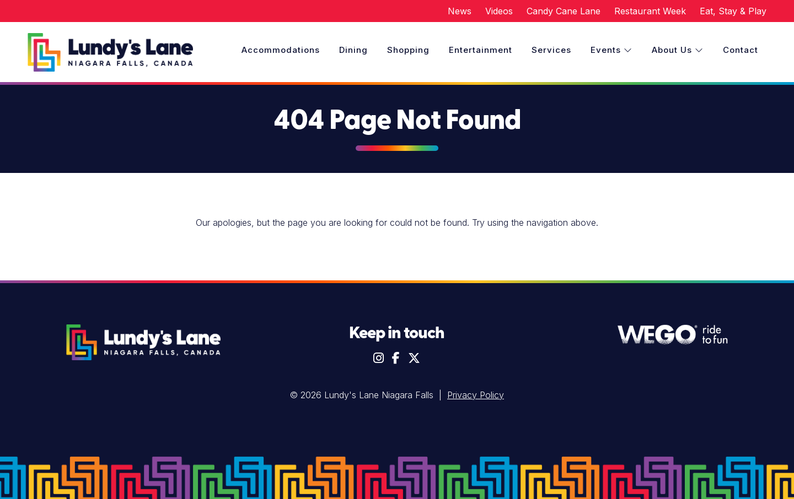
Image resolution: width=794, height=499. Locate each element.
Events (611, 50)
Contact (740, 50)
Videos (499, 11)
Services (551, 50)
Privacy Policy (475, 394)
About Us (678, 50)
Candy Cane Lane (563, 11)
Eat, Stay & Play (733, 11)
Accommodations (281, 50)
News (459, 11)
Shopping (408, 50)
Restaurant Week (650, 11)
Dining (353, 50)
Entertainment (480, 50)
